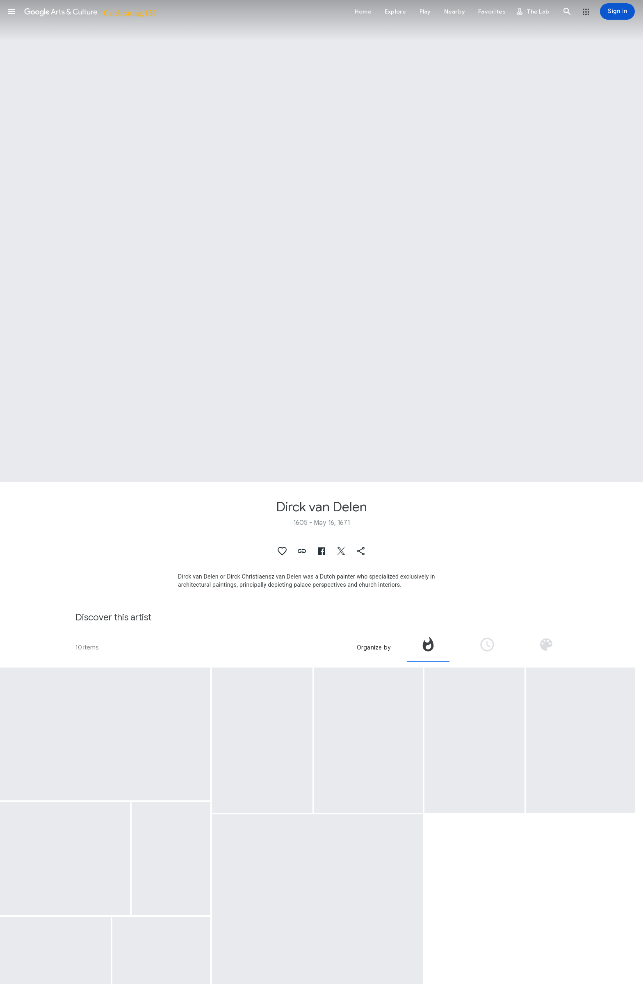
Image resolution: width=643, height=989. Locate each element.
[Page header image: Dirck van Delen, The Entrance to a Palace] (321, 241)
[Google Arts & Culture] (89, 11)
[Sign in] (617, 11)
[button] (11, 11)
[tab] (428, 647)
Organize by (373, 647)
